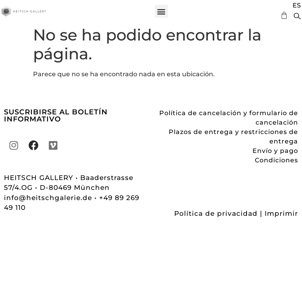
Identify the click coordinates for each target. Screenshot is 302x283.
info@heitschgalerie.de (49, 198)
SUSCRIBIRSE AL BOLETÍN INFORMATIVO (56, 115)
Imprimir (281, 213)
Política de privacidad (216, 213)
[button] (161, 11)
